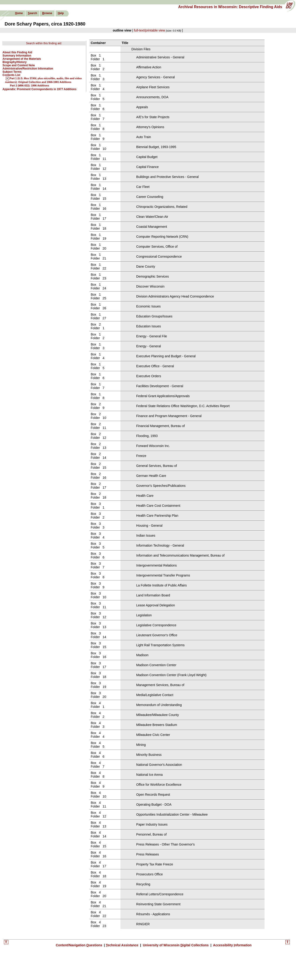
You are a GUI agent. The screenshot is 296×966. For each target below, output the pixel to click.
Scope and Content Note (19, 65)
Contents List (11, 75)
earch (32, 13)
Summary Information (17, 55)
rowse (47, 13)
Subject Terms (12, 71)
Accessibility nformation (232, 945)
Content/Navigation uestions (79, 945)
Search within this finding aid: (44, 43)
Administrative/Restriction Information (28, 68)
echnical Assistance (122, 945)
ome (19, 13)
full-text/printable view (149, 30)
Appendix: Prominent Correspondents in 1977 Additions (40, 89)
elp (61, 13)
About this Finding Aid (17, 52)
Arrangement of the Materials (22, 58)
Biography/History (15, 62)
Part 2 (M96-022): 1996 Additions (29, 85)
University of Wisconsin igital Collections (176, 945)
